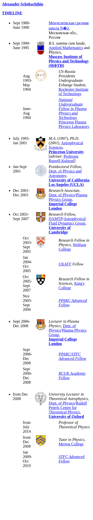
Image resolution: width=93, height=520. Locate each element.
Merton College (71, 444)
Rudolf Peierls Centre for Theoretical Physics (68, 407)
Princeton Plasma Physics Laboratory (74, 124)
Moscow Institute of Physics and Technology (69, 59)
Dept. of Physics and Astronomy (65, 173)
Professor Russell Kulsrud (63, 158)
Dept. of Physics (62, 195)
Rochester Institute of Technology (73, 91)
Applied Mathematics (66, 48)
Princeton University (66, 152)
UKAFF (65, 264)
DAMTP (55, 219)
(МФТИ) (56, 65)
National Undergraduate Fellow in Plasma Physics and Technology (73, 109)
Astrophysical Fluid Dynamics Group (67, 221)
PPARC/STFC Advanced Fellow (72, 356)
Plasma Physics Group (68, 197)
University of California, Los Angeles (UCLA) (69, 182)
